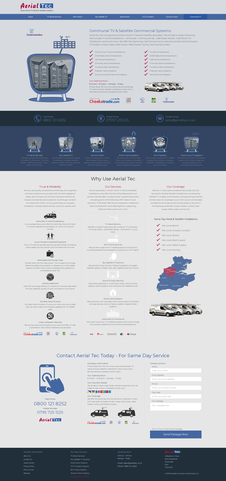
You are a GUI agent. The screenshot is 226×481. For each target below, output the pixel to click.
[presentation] (174, 420)
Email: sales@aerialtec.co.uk (130, 463)
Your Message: (157, 401)
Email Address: (158, 375)
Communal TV (195, 17)
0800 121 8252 (50, 404)
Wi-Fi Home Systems (79, 470)
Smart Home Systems (79, 463)
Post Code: (156, 392)
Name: (154, 366)
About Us (27, 456)
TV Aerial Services (78, 456)
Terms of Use (29, 470)
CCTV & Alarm (148, 17)
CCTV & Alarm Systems (80, 466)
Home (30, 17)
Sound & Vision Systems (80, 473)
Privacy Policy (29, 466)
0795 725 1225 (50, 412)
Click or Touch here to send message (167, 429)
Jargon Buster (29, 463)
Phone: (155, 384)
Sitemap (27, 473)
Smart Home (125, 17)
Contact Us (28, 459)
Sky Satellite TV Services (80, 459)
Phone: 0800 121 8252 (127, 466)
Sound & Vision (172, 17)
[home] (36, 7)
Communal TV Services (80, 477)
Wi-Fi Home (77, 17)
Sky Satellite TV (101, 17)
